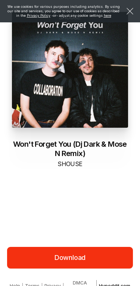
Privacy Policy (38, 15)
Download (70, 257)
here (107, 15)
